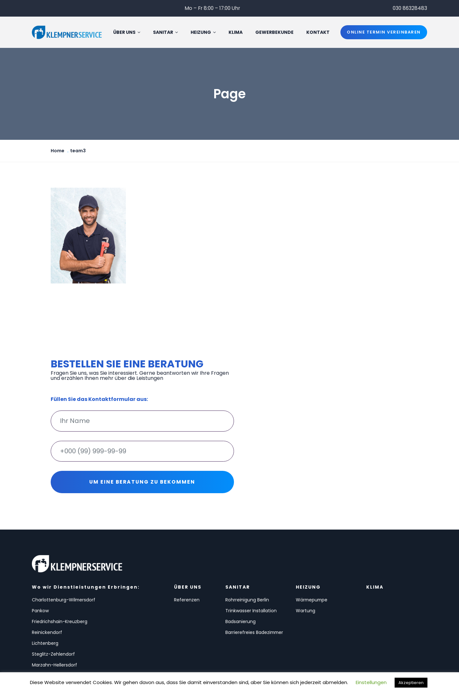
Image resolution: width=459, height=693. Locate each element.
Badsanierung (205, 619)
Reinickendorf (108, 608)
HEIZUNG (205, 32)
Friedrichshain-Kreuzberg (48, 610)
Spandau (103, 634)
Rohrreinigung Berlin (211, 593)
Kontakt (320, 32)
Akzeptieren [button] (411, 683)
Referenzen (166, 598)
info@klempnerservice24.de (395, 630)
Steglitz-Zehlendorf (114, 623)
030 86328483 (409, 8)
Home (57, 151)
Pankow (101, 593)
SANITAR (167, 32)
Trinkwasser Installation (202, 605)
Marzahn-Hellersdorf (54, 634)
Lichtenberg (45, 623)
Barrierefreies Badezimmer (204, 632)
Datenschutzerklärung (388, 644)
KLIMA (237, 32)
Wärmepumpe (262, 593)
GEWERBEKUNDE (276, 32)
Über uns (128, 32)
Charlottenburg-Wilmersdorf (50, 595)
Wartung (256, 603)
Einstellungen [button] (371, 682)
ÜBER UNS (160, 583)
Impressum (374, 658)
